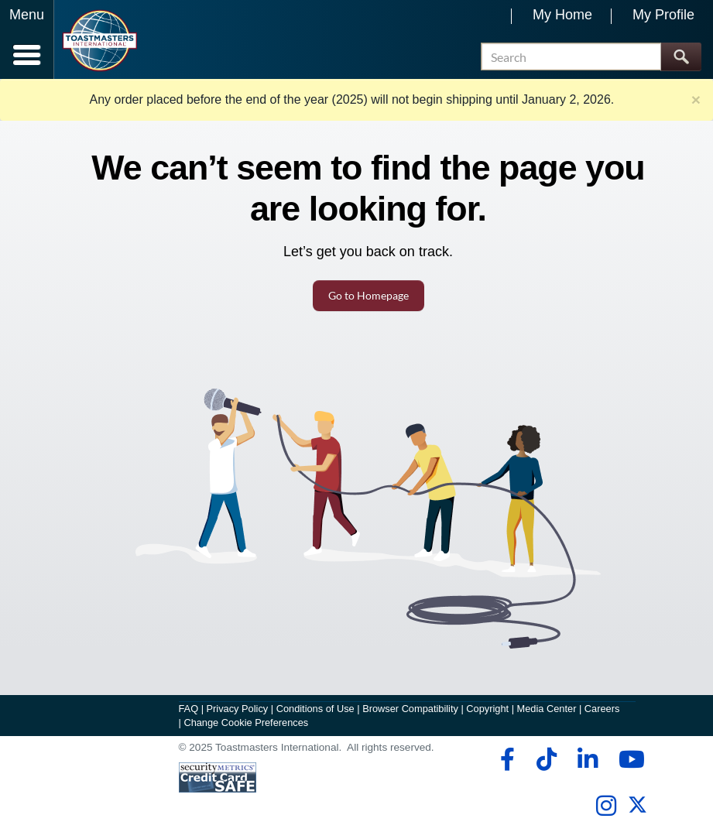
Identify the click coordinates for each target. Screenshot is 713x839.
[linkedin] (587, 759)
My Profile (663, 14)
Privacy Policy (238, 708)
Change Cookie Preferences (245, 722)
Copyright (487, 708)
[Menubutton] (27, 39)
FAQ (189, 708)
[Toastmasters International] (99, 40)
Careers (602, 708)
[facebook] (505, 759)
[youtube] (628, 759)
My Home (562, 14)
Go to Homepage (368, 295)
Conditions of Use (315, 708)
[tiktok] (546, 759)
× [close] (696, 99)
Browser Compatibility (410, 708)
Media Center (547, 708)
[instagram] (605, 805)
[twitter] (637, 811)
